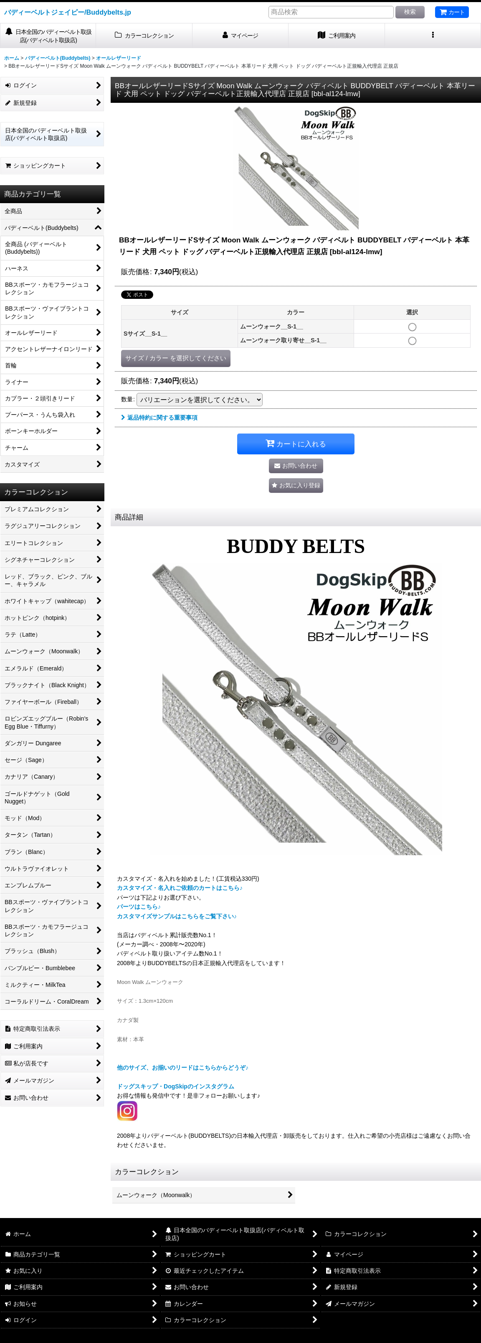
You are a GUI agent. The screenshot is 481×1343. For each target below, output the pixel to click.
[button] (433, 35)
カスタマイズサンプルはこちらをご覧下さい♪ (177, 916)
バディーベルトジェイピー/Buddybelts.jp (67, 12)
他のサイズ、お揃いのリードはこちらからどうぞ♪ (182, 1067)
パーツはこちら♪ (139, 906)
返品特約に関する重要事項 (159, 417)
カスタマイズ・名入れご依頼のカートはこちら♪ (180, 887)
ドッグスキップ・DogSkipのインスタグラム (175, 1086)
